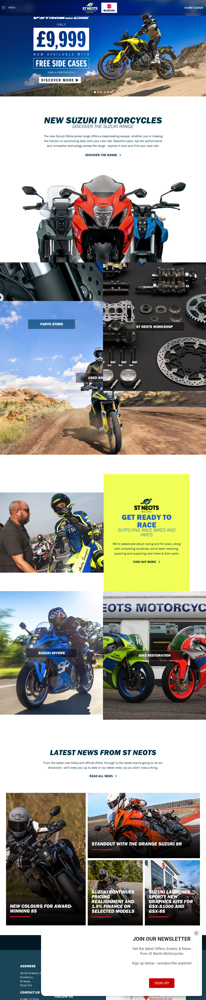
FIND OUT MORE (144, 562)
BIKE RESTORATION (155, 655)
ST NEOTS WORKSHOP (154, 326)
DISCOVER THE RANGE (101, 155)
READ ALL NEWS (101, 776)
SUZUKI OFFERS (51, 653)
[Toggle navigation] (8, 8)
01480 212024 (193, 7)
